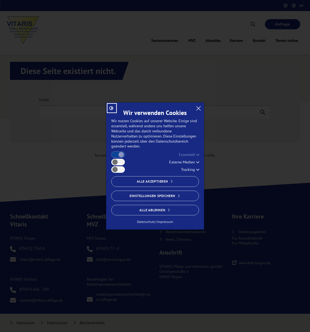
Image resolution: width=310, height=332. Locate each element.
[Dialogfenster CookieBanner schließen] (198, 108)
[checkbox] (118, 154)
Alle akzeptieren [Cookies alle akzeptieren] (152, 181)
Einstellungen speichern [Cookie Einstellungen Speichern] (152, 196)
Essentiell (187, 154)
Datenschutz (146, 222)
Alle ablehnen (152, 210)
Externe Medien (182, 162)
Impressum (165, 222)
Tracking (188, 169)
